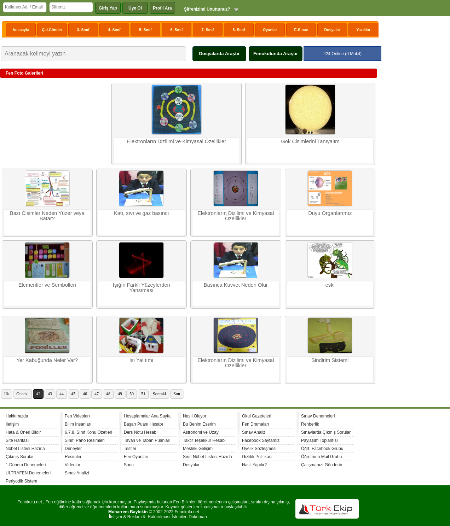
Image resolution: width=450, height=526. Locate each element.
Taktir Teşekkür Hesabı (204, 440)
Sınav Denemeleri (318, 416)
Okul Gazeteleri (256, 416)
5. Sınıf (145, 30)
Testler (130, 448)
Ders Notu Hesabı (140, 432)
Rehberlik (310, 424)
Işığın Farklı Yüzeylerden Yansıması (141, 287)
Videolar (72, 464)
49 (120, 393)
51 (143, 393)
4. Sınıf (114, 30)
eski (330, 285)
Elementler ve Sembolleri (47, 285)
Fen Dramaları (255, 424)
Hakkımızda (17, 416)
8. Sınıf (239, 30)
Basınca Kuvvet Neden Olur (236, 285)
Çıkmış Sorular (20, 456)
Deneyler (73, 448)
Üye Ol (135, 8)
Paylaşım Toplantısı (319, 440)
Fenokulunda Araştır (275, 53)
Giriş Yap (108, 8)
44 (61, 393)
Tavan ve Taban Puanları (147, 440)
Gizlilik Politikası (257, 456)
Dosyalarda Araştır (219, 53)
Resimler (73, 456)
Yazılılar (363, 30)
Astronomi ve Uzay (201, 432)
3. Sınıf (83, 30)
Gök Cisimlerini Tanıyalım (310, 141)
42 (38, 393)
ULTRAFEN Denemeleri (28, 473)
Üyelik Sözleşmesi (259, 448)
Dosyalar (332, 30)
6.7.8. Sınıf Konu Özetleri (88, 432)
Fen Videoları (77, 416)
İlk (6, 393)
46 (85, 393)
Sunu (129, 464)
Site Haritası (17, 440)
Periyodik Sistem (21, 481)
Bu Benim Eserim (199, 424)
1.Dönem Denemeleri (26, 464)
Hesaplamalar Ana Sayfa (147, 416)
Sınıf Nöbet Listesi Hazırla (207, 456)
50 (131, 393)
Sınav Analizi (77, 473)
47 (96, 393)
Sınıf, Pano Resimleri (85, 440)
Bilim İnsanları (78, 424)
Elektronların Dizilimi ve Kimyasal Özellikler (176, 141)
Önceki (22, 393)
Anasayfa (20, 30)
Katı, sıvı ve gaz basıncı (141, 213)
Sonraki (159, 393)
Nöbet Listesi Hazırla (25, 448)
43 (50, 393)
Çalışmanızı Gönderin (321, 464)
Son (176, 393)
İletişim (12, 424)
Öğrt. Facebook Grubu (322, 448)
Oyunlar (270, 30)
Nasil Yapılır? (254, 464)
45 (73, 393)
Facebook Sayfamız (260, 440)
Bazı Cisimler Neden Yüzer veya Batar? (47, 215)
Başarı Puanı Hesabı (143, 424)
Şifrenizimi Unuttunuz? (207, 9)
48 (108, 393)
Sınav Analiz (253, 432)
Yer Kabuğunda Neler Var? (47, 360)
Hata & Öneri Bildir (23, 432)
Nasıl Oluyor (194, 416)
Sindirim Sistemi (329, 360)
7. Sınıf (208, 30)
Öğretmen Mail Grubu (321, 456)
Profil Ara (162, 8)
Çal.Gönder (52, 30)
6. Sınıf (177, 30)
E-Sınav (301, 30)
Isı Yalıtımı (141, 360)
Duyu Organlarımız (330, 213)
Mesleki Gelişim (198, 448)
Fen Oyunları (136, 456)
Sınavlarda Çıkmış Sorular (326, 432)
